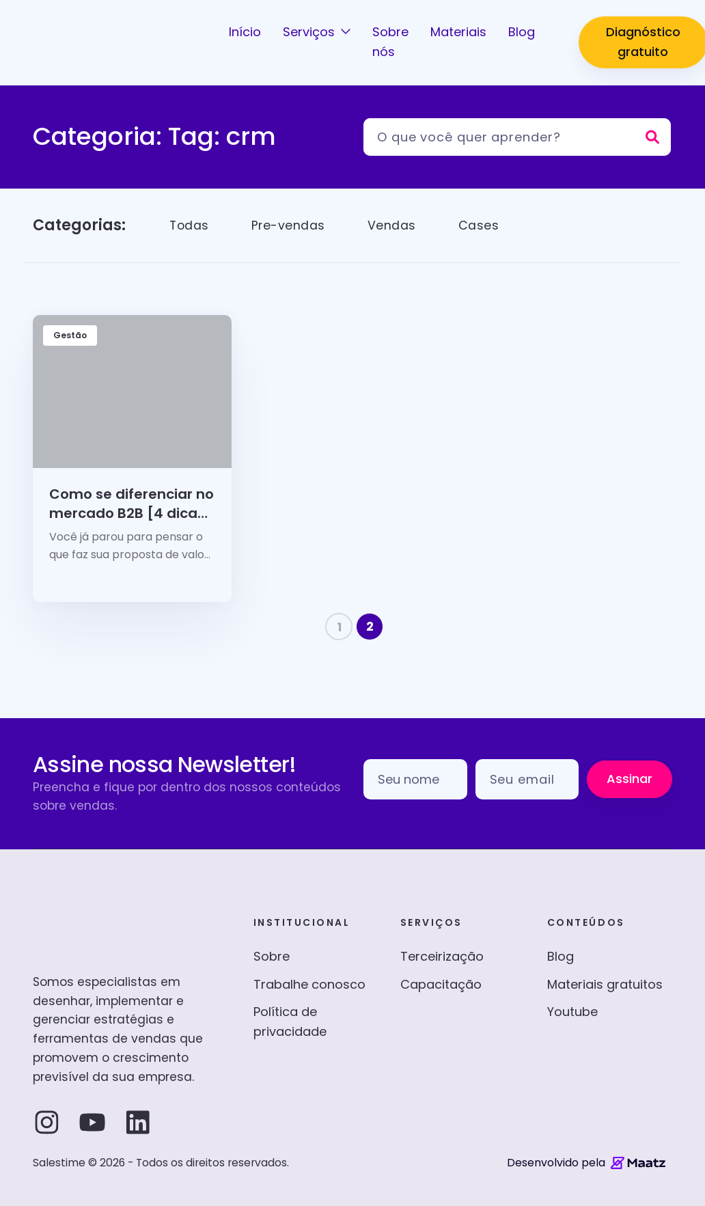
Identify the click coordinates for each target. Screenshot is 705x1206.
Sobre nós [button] (390, 41)
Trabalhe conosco (309, 984)
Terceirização (442, 956)
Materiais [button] (458, 31)
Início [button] (245, 31)
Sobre (271, 956)
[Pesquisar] (517, 137)
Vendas (394, 225)
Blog (560, 956)
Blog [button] (521, 31)
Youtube (572, 1011)
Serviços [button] (310, 31)
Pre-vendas (290, 225)
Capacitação (441, 984)
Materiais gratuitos (605, 984)
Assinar (629, 778)
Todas (189, 225)
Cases (480, 225)
